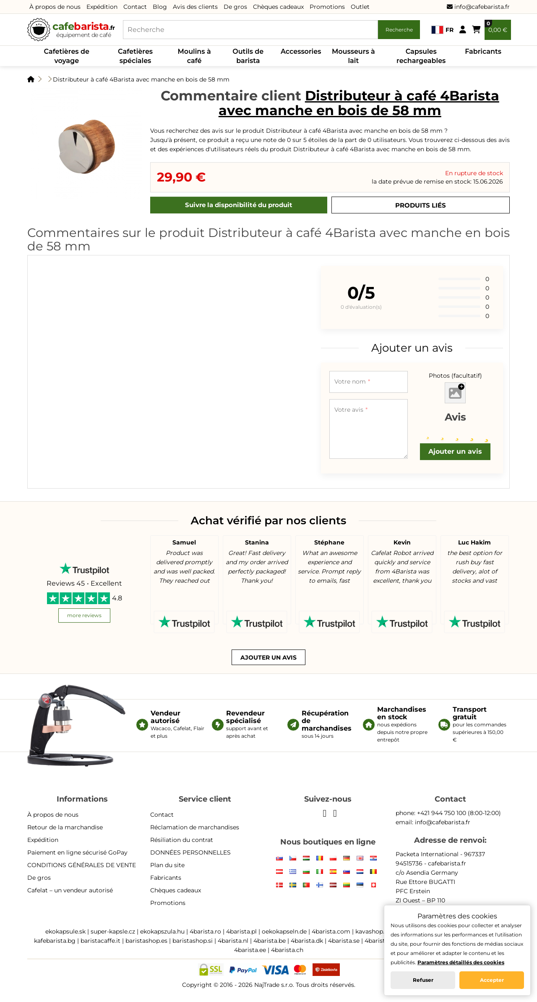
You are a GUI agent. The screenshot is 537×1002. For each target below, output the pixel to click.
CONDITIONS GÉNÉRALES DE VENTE (81, 865)
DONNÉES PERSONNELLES (190, 852)
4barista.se (344, 940)
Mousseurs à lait (353, 56)
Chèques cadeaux (278, 7)
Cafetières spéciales (135, 56)
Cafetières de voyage (66, 56)
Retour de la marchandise (65, 827)
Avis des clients (195, 7)
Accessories (301, 51)
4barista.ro (205, 931)
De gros (235, 7)
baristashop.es (146, 940)
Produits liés (420, 205)
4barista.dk (307, 940)
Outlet (360, 7)
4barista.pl (241, 931)
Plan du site (167, 865)
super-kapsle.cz (113, 931)
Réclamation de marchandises (194, 827)
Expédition (101, 7)
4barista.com (331, 931)
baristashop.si (192, 940)
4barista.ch (287, 950)
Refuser (423, 980)
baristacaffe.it (100, 940)
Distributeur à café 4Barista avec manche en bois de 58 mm (141, 79)
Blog (160, 7)
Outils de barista (247, 56)
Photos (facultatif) (455, 375)
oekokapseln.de (284, 931)
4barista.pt (380, 940)
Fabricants (483, 51)
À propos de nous (55, 7)
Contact (135, 7)
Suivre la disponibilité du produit (238, 205)
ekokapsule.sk (65, 931)
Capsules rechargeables (421, 56)
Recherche (399, 29)
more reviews (84, 615)
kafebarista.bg (55, 940)
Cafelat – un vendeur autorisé (70, 890)
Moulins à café (194, 56)
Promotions (327, 7)
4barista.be (269, 940)
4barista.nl (233, 940)
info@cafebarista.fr (478, 7)
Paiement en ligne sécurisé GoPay (77, 852)
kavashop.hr (373, 931)
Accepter (492, 980)
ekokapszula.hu (162, 931)
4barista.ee (250, 950)
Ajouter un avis (455, 451)
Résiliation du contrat (181, 840)
